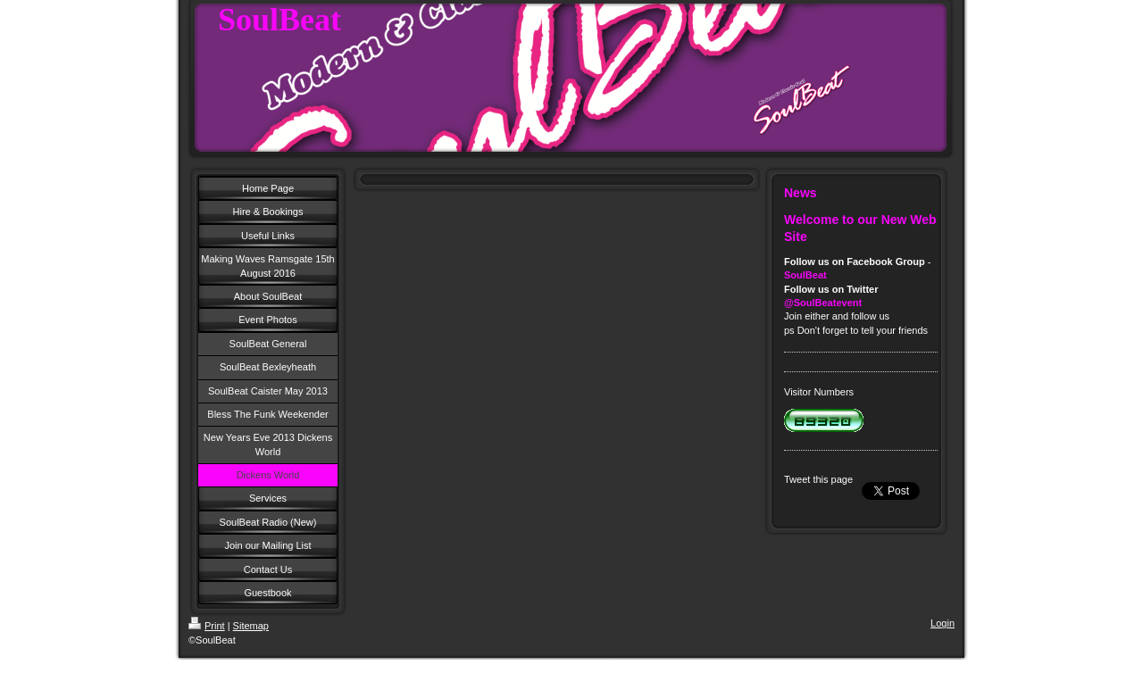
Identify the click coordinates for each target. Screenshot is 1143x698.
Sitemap (251, 625)
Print (206, 625)
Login (942, 623)
